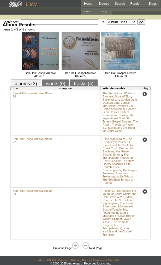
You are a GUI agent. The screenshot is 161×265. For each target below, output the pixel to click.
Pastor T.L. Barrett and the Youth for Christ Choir (119, 127)
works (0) (55, 83)
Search (120, 3)
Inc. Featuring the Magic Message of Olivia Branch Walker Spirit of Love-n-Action (119, 216)
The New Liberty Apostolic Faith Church (118, 164)
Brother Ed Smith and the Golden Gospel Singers (118, 151)
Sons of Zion (123, 96)
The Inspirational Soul (118, 117)
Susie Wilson (111, 99)
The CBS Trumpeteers (114, 227)
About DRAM (47, 260)
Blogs (153, 3)
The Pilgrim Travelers (120, 123)
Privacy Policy (81, 260)
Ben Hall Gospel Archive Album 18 (40, 74)
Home (88, 3)
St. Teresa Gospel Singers (117, 120)
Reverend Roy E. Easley (118, 159)
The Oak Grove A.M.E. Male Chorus (119, 197)
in (103, 22)
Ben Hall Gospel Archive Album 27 (80, 74)
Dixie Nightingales (114, 138)
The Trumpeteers (116, 156)
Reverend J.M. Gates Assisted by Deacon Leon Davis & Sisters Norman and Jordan (119, 110)
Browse (104, 3)
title (15, 88)
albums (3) (26, 83)
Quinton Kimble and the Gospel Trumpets (117, 231)
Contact (63, 260)
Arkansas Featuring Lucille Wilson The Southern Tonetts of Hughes (118, 178)
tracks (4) (84, 83)
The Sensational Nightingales (118, 202)
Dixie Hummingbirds (112, 168)
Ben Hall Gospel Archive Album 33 (120, 74)
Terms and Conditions (108, 260)
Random (136, 3)
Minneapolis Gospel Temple (118, 208)
